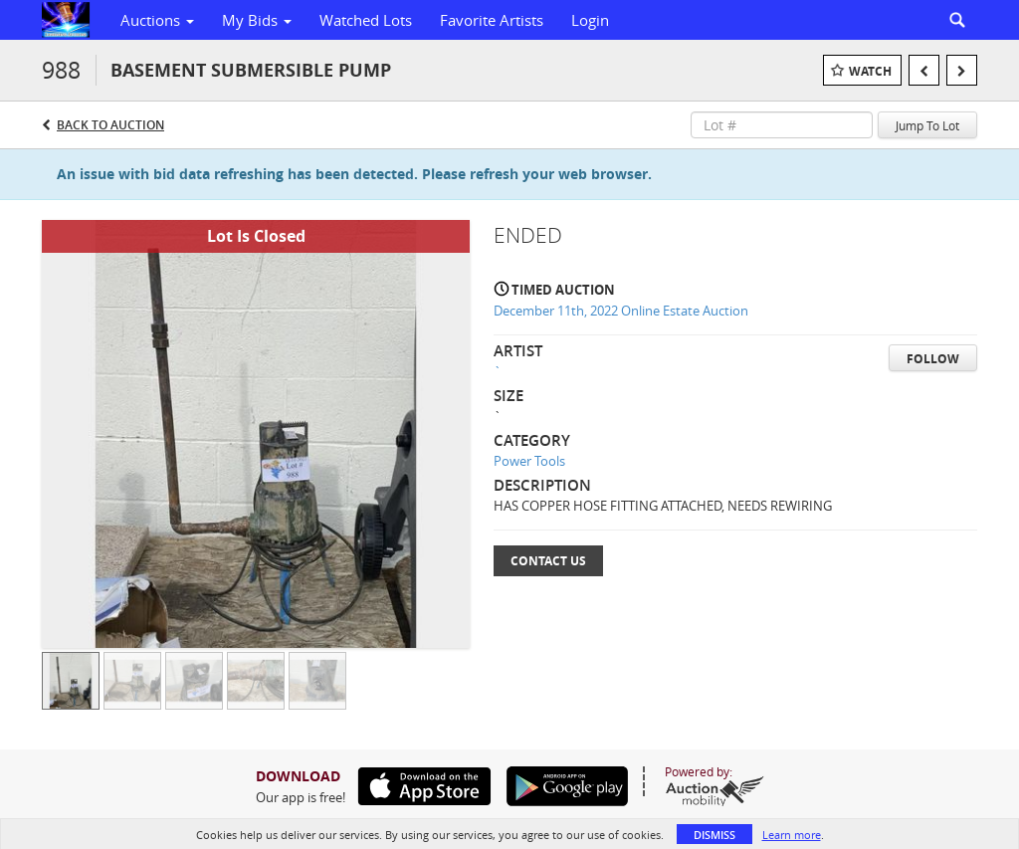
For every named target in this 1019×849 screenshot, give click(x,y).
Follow (933, 358)
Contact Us (548, 560)
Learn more (791, 834)
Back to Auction (110, 124)
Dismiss (714, 834)
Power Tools (529, 461)
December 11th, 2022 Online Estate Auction (621, 310)
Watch (870, 71)
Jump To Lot (927, 125)
